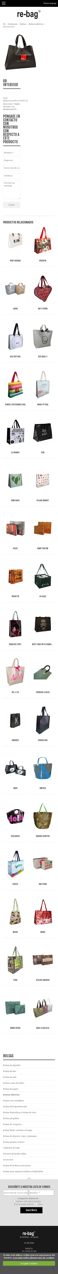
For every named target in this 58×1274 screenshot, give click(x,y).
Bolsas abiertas (36, 24)
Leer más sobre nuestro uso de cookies (33, 1257)
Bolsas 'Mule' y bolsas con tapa (17, 1130)
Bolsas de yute (10, 1077)
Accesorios (8, 1159)
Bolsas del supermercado (15, 1106)
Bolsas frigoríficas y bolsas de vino (19, 1112)
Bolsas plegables (11, 1118)
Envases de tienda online (14, 1153)
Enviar (11, 204)
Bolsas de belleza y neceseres (17, 1165)
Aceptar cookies (29, 1263)
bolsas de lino (9, 1071)
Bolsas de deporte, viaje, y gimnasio (20, 1136)
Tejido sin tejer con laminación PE (11, 106)
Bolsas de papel (10, 1088)
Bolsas (23, 24)
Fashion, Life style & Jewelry (28, 1201)
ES (4, 24)
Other (40, 1204)
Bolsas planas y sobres (14, 1142)
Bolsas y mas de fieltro (13, 1083)
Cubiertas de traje (11, 1147)
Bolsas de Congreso (12, 1124)
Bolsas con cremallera (13, 1100)
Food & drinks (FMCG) (23, 1204)
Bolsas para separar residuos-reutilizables (23, 1171)
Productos (12, 24)
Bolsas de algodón (11, 1065)
